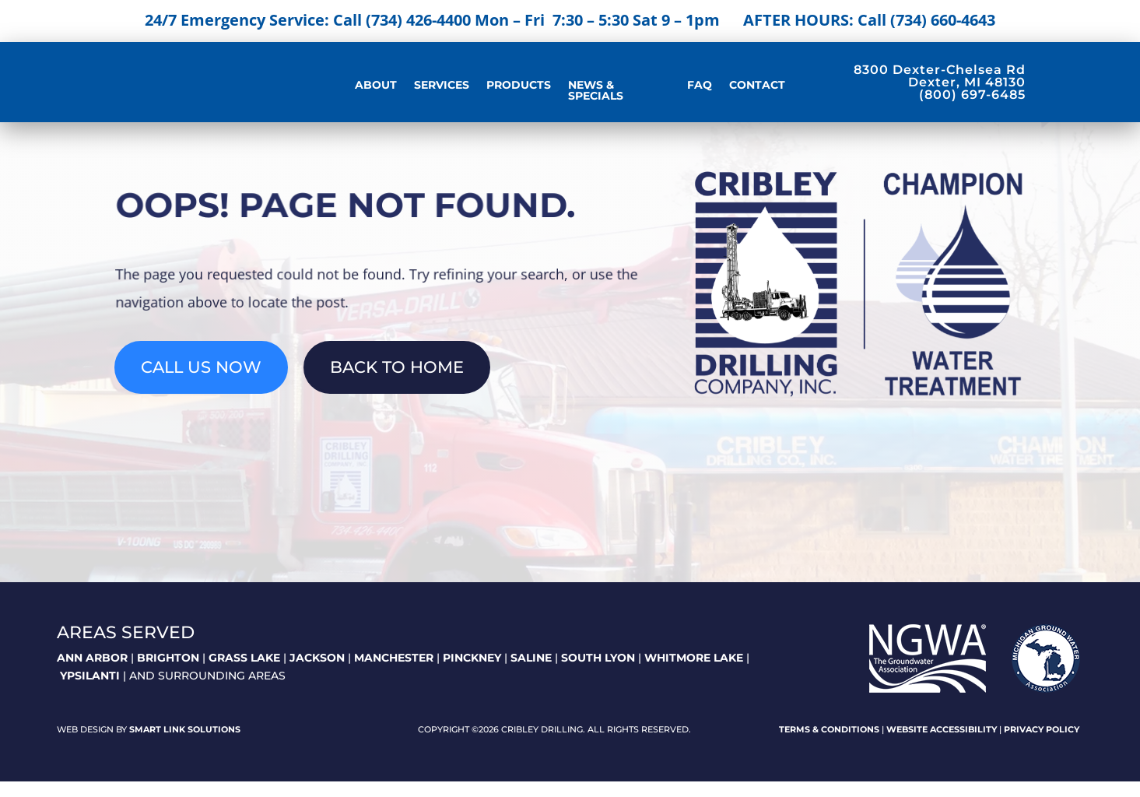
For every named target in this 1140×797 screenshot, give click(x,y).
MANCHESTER (393, 673)
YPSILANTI (90, 692)
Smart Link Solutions (184, 746)
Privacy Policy (1041, 746)
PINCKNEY (472, 673)
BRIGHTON (168, 673)
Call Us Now (201, 383)
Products (518, 85)
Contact (757, 85)
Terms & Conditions (829, 746)
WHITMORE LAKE (693, 673)
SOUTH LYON (598, 673)
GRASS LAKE (244, 673)
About (376, 85)
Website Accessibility (941, 746)
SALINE (531, 673)
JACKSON (317, 673)
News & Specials (595, 91)
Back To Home (397, 383)
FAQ (699, 85)
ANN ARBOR (92, 673)
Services (441, 85)
